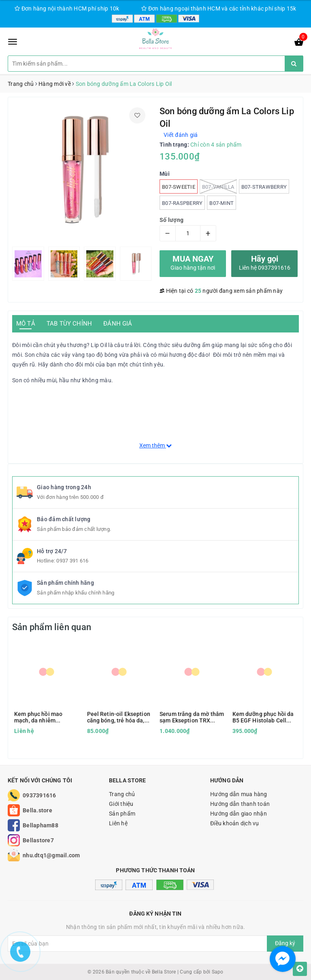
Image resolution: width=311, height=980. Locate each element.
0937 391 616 (72, 561)
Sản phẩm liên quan (51, 627)
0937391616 (39, 795)
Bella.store (37, 810)
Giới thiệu (121, 804)
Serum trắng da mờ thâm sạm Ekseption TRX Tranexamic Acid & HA (192, 717)
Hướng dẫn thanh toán (240, 804)
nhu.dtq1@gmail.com (51, 855)
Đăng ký (285, 943)
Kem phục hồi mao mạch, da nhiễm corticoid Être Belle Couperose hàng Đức (41, 717)
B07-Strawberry (264, 187)
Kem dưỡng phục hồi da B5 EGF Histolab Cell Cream (263, 717)
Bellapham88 (40, 825)
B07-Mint (221, 203)
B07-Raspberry (182, 203)
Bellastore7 (38, 840)
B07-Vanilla (218, 186)
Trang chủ (122, 794)
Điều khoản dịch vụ (234, 823)
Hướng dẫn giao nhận (238, 813)
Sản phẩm (122, 813)
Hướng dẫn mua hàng (238, 794)
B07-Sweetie (178, 187)
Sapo (218, 972)
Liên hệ (118, 823)
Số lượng (171, 220)
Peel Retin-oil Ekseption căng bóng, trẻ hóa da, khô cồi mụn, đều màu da (118, 717)
